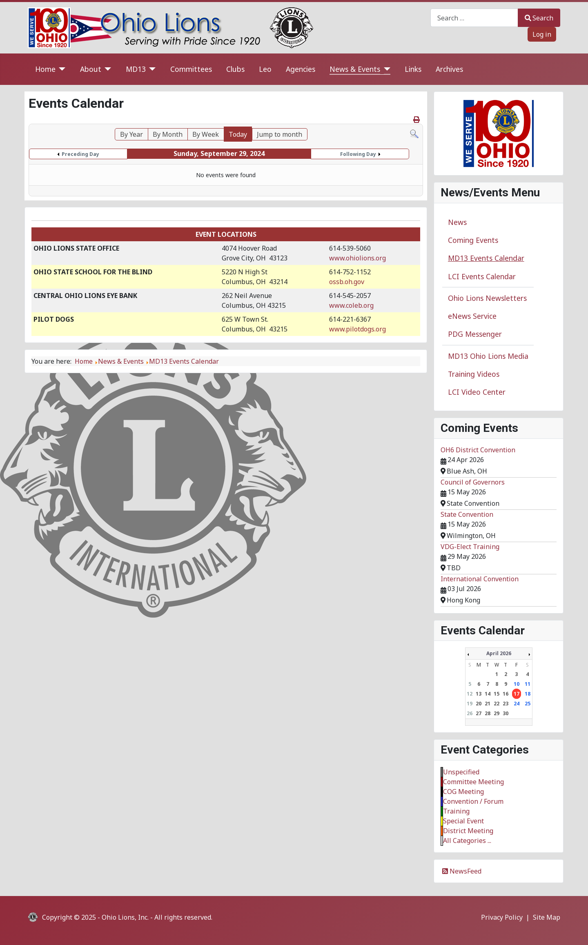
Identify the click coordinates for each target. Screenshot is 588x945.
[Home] (61, 69)
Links (413, 69)
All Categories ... (467, 840)
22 (496, 703)
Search (539, 17)
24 (516, 703)
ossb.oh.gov (346, 281)
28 (487, 713)
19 (469, 703)
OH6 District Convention (478, 449)
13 (478, 693)
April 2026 (498, 653)
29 (496, 713)
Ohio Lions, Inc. (125, 917)
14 (487, 693)
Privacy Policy (502, 917)
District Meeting (468, 830)
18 (527, 693)
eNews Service (472, 316)
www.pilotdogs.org (357, 329)
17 (516, 693)
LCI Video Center (477, 392)
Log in (541, 34)
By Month (168, 134)
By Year (131, 134)
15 (496, 693)
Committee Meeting (473, 781)
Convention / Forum (473, 801)
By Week (205, 134)
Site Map (546, 917)
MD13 (136, 69)
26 (469, 713)
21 (487, 703)
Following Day (358, 154)
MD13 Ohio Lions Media (488, 356)
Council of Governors (473, 482)
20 (478, 703)
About (90, 69)
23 (505, 703)
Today (238, 134)
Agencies (300, 69)
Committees (191, 69)
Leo (265, 69)
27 (478, 713)
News (457, 222)
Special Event (463, 820)
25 (527, 703)
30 (505, 713)
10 (516, 683)
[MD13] (151, 69)
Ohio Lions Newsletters (487, 298)
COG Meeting (463, 791)
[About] (106, 69)
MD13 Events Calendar (486, 258)
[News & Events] (385, 69)
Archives (449, 69)
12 (469, 693)
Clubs (235, 69)
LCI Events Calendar (482, 276)
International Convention (480, 578)
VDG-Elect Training (470, 546)
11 (527, 683)
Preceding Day (80, 154)
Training (456, 811)
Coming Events (473, 240)
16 (505, 693)
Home (45, 69)
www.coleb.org (351, 305)
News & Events (355, 69)
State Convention (467, 514)
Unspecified (461, 771)
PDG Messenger (475, 334)
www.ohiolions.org (357, 257)
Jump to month (279, 134)
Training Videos (473, 374)
